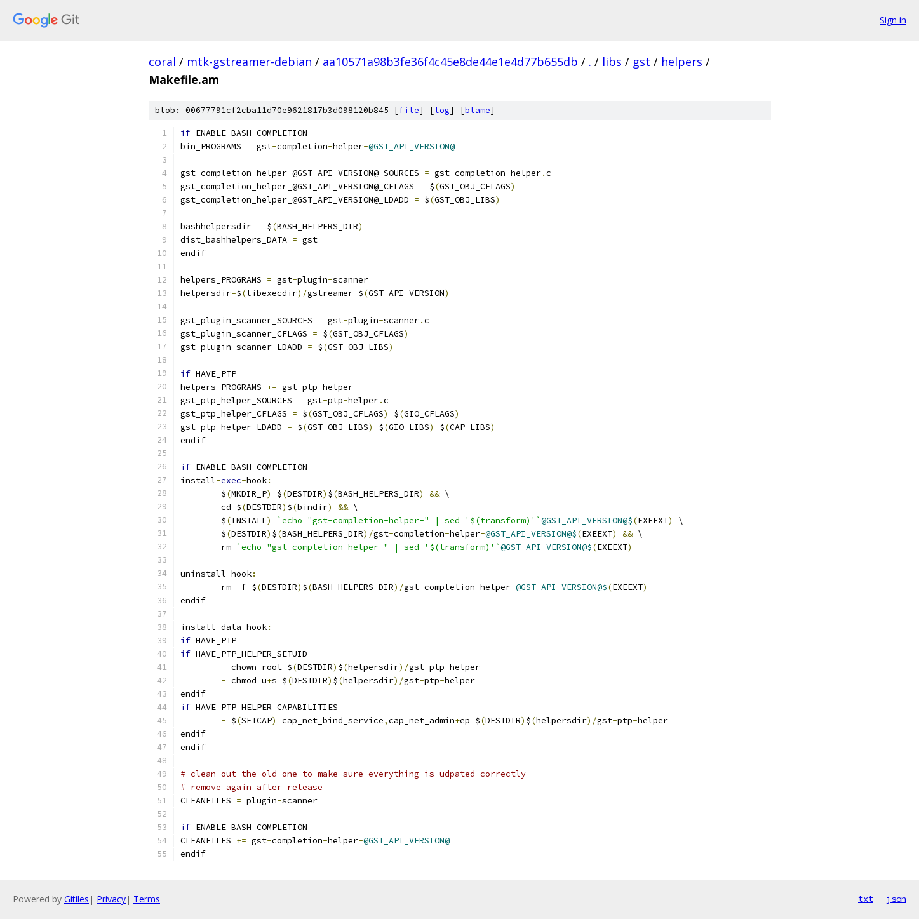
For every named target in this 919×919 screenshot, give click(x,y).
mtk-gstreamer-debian (249, 61)
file (409, 110)
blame (477, 110)
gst (641, 61)
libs (612, 61)
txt (865, 898)
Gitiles (76, 899)
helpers (681, 61)
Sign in (893, 20)
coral (162, 61)
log (442, 110)
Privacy (111, 899)
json (896, 898)
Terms (146, 899)
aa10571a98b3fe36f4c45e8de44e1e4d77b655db (450, 61)
